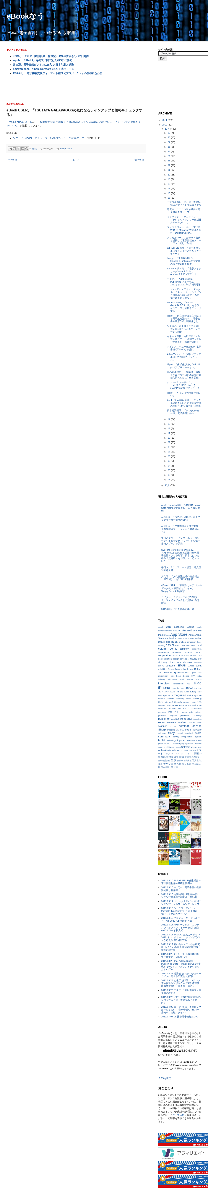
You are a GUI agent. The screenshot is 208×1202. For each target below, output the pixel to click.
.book (160, 627)
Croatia (175, 656)
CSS (181, 656)
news (168, 705)
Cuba (186, 656)
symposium (186, 736)
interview (163, 683)
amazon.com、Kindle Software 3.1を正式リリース (43, 69)
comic (173, 648)
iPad (198, 683)
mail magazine (194, 695)
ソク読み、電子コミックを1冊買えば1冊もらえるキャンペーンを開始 (183, 329)
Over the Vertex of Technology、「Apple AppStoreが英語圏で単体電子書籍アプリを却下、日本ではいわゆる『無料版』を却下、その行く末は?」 (180, 556)
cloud (199, 645)
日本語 (164, 767)
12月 (167, 128)
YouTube (192, 750)
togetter (181, 740)
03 (169, 470)
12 (169, 428)
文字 (176, 767)
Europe (191, 666)
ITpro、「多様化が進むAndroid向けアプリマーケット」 (183, 365)
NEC (199, 702)
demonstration (165, 659)
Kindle (180, 691)
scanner (162, 726)
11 (169, 433)
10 (169, 437)
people (184, 712)
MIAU (161, 702)
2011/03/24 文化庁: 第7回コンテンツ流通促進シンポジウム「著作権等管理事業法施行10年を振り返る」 (180, 983)
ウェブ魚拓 (178, 1115)
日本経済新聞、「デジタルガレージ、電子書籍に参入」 (183, 412)
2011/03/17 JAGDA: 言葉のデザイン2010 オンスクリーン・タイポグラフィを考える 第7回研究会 (181, 937)
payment (162, 712)
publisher (164, 718)
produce (162, 715)
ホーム (76, 160)
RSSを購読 (165, 1078)
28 (169, 137)
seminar (184, 725)
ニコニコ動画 (191, 753)
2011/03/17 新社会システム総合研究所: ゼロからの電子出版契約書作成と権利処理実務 (181, 947)
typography (184, 743)
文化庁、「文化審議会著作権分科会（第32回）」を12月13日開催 (180, 578)
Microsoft (169, 702)
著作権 (177, 764)
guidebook (163, 676)
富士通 (170, 767)
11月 (167, 485)
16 (169, 193)
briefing (182, 642)
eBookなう (25, 16)
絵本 (171, 757)
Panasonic (197, 708)
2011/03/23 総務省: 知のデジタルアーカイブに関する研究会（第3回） (181, 975)
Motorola (178, 702)
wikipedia (167, 750)
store (69, 148)
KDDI (173, 691)
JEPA (160, 691)
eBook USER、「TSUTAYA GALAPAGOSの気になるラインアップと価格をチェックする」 (184, 306)
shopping (171, 730)
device (193, 658)
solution (162, 733)
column (162, 648)
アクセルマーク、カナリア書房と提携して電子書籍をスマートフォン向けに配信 (184, 240)
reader (188, 718)
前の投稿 (139, 160)
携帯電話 (194, 757)
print (191, 712)
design (176, 659)
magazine (180, 695)
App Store (178, 634)
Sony (171, 733)
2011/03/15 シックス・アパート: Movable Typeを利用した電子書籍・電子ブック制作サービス (180, 911)
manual (161, 698)
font (184, 669)
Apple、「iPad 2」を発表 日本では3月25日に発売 (42, 60)
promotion (185, 715)
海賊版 (164, 757)
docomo (187, 662)
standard (189, 733)
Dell (200, 655)
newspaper (178, 705)
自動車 (180, 760)
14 (169, 419)
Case (199, 642)
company (185, 648)
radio (173, 719)
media (188, 699)
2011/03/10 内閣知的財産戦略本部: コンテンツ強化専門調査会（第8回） (181, 895)
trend (166, 743)
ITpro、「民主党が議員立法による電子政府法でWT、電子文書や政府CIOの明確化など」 (184, 318)
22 (169, 165)
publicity (198, 715)
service (197, 725)
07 (169, 451)
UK (191, 744)
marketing (180, 699)
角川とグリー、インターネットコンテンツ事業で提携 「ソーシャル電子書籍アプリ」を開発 (180, 541)
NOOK (188, 705)
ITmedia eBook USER (19, 122)
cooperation (164, 655)
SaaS (199, 723)
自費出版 (188, 760)
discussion (175, 662)
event (199, 665)
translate (191, 740)
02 (169, 475)
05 (169, 461)
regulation (197, 719)
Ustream (185, 747)
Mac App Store (165, 695)
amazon (177, 630)
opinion (172, 708)
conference (163, 652)
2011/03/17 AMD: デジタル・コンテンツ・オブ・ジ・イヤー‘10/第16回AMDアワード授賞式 (180, 927)
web (160, 750)
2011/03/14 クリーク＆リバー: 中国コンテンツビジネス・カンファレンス (181, 902)
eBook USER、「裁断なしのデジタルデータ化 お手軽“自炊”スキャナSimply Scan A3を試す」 (181, 588)
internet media (194, 679)
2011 (165, 120)
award (161, 641)
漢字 (176, 757)
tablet (161, 740)
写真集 (195, 760)
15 (169, 197)
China (175, 645)
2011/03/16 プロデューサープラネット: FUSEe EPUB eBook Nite (180, 919)
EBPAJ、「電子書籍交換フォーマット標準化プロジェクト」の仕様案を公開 (57, 73)
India (199, 676)
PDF (176, 712)
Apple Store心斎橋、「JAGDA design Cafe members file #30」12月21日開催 (181, 508)
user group (175, 747)
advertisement (165, 630)
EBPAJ (161, 666)
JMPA (166, 692)
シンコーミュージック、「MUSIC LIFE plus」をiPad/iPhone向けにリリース (183, 385)
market (170, 698)
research (172, 722)
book (174, 641)
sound (180, 733)
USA (168, 747)
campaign (191, 642)
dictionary (162, 662)
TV (170, 743)
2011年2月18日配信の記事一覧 (177, 609)
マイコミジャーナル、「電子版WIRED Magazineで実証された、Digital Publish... (184, 230)
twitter (176, 743)
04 (169, 465)
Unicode (198, 743)
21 (169, 170)
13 (169, 424)
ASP (180, 638)
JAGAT (189, 688)
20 (169, 174)
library (193, 691)
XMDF (185, 750)
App (168, 635)
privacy (198, 712)
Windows (177, 750)
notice (195, 705)
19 (169, 179)
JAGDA (198, 688)
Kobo (186, 692)
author (198, 638)
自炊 (173, 760)
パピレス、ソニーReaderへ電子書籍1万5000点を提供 (184, 348)
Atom (185, 638)
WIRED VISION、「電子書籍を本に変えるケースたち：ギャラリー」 (184, 250)
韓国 (181, 757)
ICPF (193, 676)
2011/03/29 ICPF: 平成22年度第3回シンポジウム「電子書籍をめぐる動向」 (181, 1000)
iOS (188, 683)
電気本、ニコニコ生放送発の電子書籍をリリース (183, 210)
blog (168, 641)
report (162, 722)
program (173, 715)
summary (164, 736)
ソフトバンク (177, 754)
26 (169, 146)
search (173, 726)
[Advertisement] (76, 88)
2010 (165, 124)
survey (176, 736)
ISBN (174, 688)
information (172, 679)
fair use (171, 669)
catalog (161, 645)
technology (171, 740)
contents (188, 652)
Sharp (63, 148)
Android (187, 630)
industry (161, 679)
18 (169, 184)
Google (168, 672)
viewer (194, 747)
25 (169, 151)
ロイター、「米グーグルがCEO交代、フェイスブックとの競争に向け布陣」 (180, 600)
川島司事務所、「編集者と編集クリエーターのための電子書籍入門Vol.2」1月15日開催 (184, 375)
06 (169, 456)
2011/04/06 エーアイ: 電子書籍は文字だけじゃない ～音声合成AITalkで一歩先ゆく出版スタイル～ (181, 1010)
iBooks (185, 676)
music (193, 702)
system (198, 736)
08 (169, 447)
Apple (191, 635)
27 (169, 142)
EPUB (182, 665)
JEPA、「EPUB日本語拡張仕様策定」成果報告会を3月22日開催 (50, 56)
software (197, 729)
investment (178, 683)
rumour (191, 722)
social (188, 729)
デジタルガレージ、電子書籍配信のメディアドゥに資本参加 (184, 203)
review (182, 722)
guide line (197, 673)
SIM (177, 730)
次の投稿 (12, 160)
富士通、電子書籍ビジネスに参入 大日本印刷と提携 (43, 64)
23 (169, 160)
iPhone (164, 687)
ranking (179, 719)
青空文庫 (168, 764)
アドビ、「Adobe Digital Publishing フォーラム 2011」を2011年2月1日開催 (183, 282)
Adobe (190, 627)
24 (169, 156)
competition (197, 649)
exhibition (162, 669)
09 (169, 442)
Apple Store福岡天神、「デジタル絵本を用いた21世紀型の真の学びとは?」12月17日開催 (184, 403)
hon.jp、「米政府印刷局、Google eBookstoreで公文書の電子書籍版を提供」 (183, 261)
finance (178, 669)
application (171, 638)
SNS (182, 730)
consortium (176, 652)
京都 (186, 757)
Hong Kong (175, 676)
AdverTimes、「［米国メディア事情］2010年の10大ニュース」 (184, 357)
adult (199, 627)
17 (169, 188)
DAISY (193, 655)
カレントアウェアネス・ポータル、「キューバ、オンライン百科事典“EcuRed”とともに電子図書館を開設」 (184, 293)
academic (179, 627)
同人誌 (195, 764)
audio (190, 638)
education (171, 665)
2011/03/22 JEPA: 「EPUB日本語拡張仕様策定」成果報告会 (180, 955)
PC (170, 712)
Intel (182, 679)
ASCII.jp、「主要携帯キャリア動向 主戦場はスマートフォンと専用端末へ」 (180, 529)
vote (200, 747)
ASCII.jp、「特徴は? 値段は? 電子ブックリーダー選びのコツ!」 (180, 518)
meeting (197, 698)
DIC (200, 659)
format (190, 669)
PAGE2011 (183, 708)
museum (186, 702)
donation (198, 662)
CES (168, 645)
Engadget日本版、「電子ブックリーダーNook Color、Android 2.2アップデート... (184, 271)
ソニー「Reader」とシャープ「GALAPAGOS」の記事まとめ (48, 138)
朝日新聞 (186, 764)
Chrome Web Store (187, 645)
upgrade (161, 747)
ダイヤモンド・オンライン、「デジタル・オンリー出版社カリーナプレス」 (184, 220)
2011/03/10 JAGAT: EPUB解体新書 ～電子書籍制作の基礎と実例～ (181, 882)
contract (198, 652)
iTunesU (180, 688)
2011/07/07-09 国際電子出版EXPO (179, 1016)
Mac (199, 691)
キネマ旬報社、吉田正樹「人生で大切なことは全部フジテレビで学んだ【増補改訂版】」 (184, 339)
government (181, 672)
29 (169, 133)
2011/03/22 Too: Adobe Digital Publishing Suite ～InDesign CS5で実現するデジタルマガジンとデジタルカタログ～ (181, 965)
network (161, 705)
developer (184, 659)
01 (169, 479)
